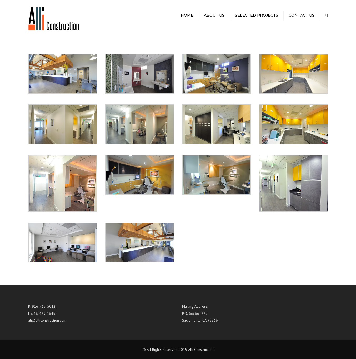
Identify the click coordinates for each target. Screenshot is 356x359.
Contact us (301, 15)
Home (187, 15)
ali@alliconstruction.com (47, 320)
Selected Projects (256, 15)
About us (214, 15)
